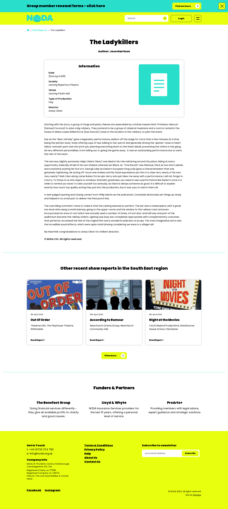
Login (181, 18)
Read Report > (38, 340)
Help (87, 453)
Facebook (34, 490)
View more (110, 355)
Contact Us (92, 461)
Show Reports (39, 30)
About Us (90, 457)
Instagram (52, 490)
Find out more (183, 6)
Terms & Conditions (98, 445)
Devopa (197, 494)
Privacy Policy (94, 449)
